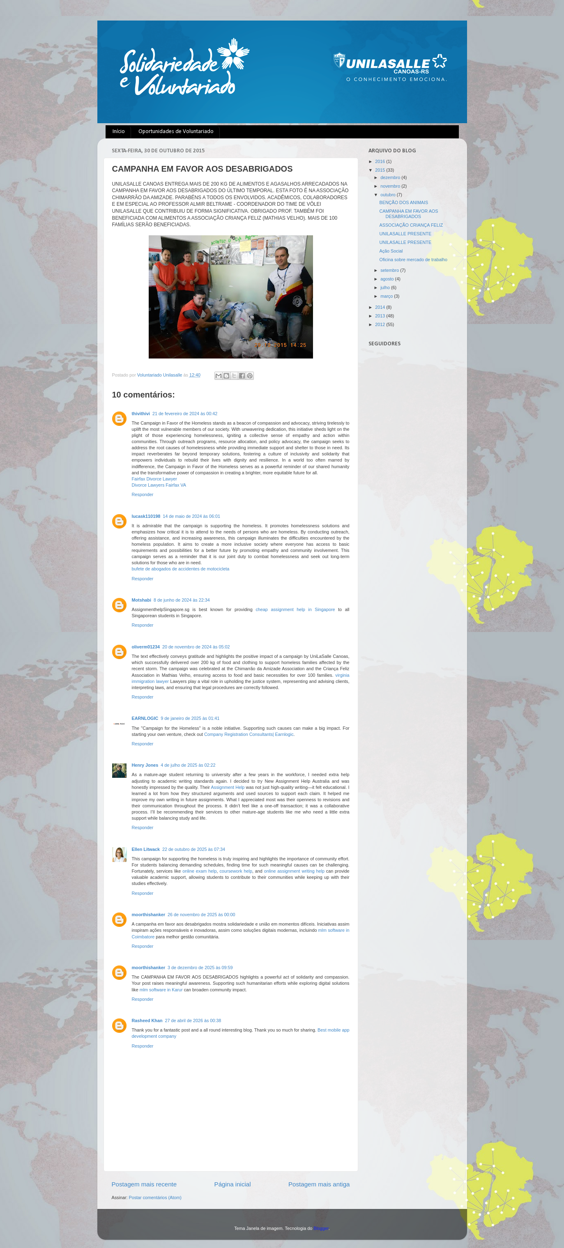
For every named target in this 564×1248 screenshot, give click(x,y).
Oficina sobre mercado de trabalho (413, 259)
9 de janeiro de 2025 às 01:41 (190, 718)
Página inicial (232, 1184)
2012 (380, 324)
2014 (380, 307)
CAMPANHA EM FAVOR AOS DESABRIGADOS (408, 214)
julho (385, 287)
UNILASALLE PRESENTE (405, 233)
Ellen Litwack (146, 849)
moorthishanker (149, 914)
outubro (388, 194)
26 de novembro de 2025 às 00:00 (201, 914)
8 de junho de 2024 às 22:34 (182, 600)
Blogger (321, 1228)
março (387, 296)
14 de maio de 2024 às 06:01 (191, 516)
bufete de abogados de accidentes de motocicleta (181, 568)
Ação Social (391, 250)
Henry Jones (145, 765)
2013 (380, 315)
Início (119, 132)
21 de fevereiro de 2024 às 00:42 (184, 413)
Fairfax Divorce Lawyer (154, 478)
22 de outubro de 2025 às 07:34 (193, 849)
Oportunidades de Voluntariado (176, 132)
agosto (387, 278)
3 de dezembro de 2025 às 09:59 (200, 967)
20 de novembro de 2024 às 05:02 (196, 646)
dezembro (390, 177)
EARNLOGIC (145, 718)
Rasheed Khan (147, 1020)
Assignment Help (228, 787)
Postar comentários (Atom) (155, 1197)
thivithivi (141, 413)
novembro (390, 186)
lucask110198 (146, 516)
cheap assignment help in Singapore (295, 609)
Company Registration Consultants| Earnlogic (249, 734)
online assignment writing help (294, 871)
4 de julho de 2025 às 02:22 (188, 765)
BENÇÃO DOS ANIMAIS (403, 202)
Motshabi (141, 600)
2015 (380, 170)
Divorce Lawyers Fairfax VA (159, 485)
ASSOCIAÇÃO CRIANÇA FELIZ (411, 225)
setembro (390, 270)
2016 (380, 161)
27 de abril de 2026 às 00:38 (193, 1020)
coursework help (235, 871)
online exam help (199, 871)
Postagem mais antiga (319, 1184)
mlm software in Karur (161, 989)
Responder (143, 494)
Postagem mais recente (144, 1184)
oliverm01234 (146, 646)
